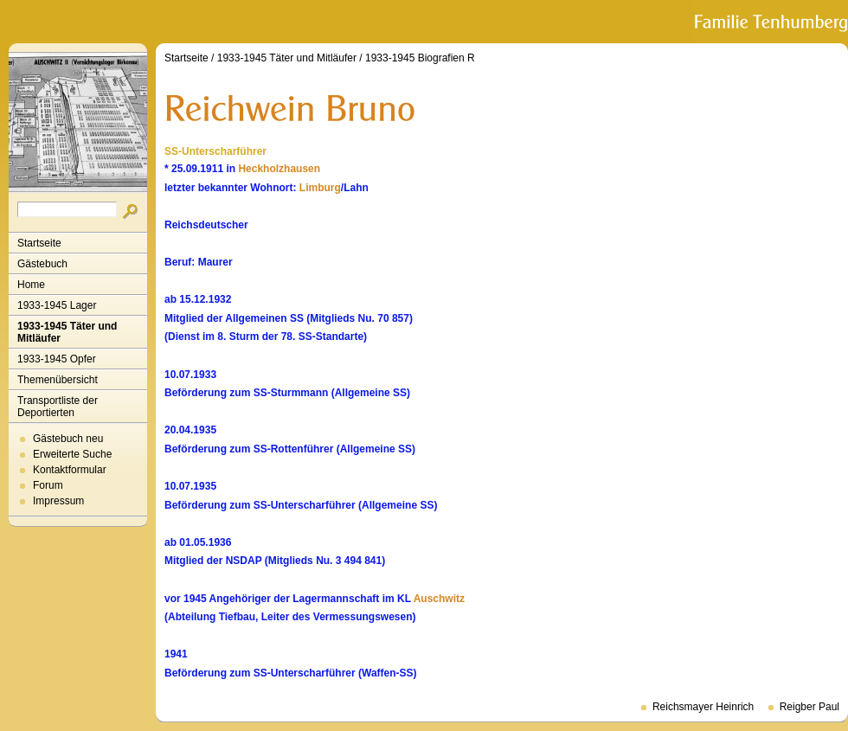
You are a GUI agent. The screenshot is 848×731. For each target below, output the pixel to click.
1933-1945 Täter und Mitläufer (67, 332)
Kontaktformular (69, 470)
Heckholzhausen (279, 169)
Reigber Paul (809, 707)
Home (31, 285)
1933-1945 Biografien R (420, 58)
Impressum (58, 501)
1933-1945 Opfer (56, 359)
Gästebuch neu (68, 439)
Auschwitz (439, 599)
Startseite (39, 243)
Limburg (320, 188)
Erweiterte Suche (72, 454)
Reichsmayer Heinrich (703, 707)
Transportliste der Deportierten (57, 406)
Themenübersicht (57, 380)
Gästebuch (42, 264)
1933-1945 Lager (56, 305)
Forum (48, 485)
